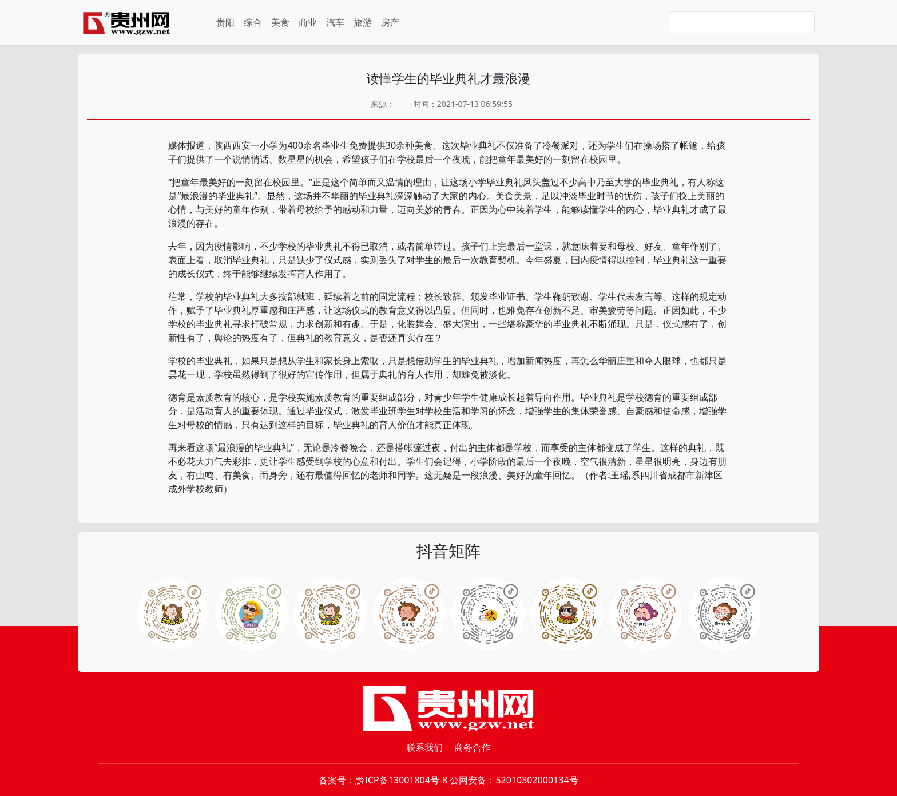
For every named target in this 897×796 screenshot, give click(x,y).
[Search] (742, 22)
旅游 (363, 22)
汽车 (335, 22)
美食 (280, 22)
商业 (308, 22)
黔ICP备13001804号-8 (401, 780)
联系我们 (424, 747)
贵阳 (225, 22)
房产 (390, 22)
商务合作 (472, 747)
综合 (253, 22)
